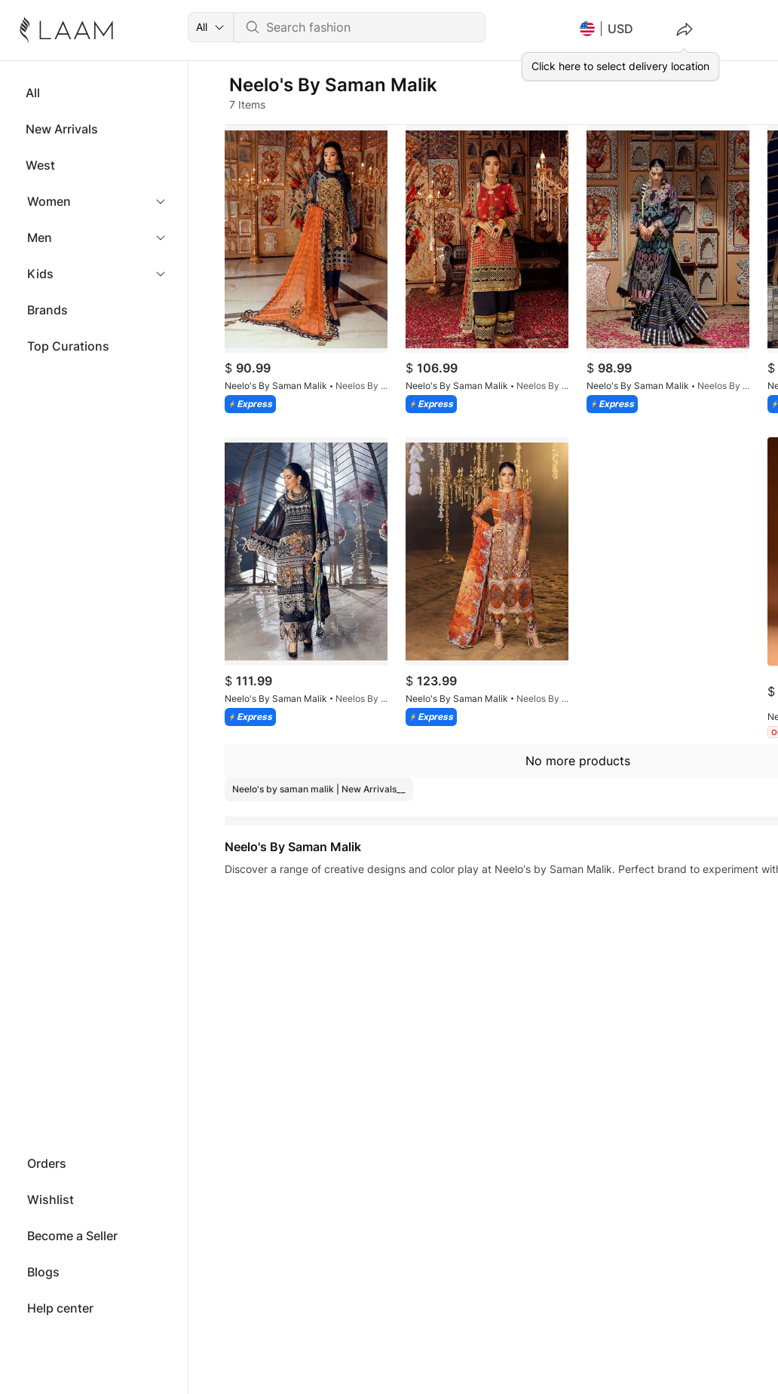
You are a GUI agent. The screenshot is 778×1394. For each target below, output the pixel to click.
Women (49, 201)
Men (39, 237)
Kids (40, 273)
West (40, 165)
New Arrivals (62, 128)
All (33, 92)
